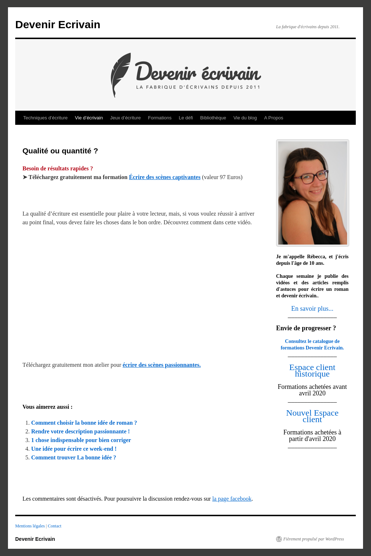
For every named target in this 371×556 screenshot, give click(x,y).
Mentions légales (30, 526)
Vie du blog (245, 117)
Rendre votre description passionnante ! (80, 431)
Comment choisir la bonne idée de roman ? (84, 423)
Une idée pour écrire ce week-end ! (74, 449)
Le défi (186, 117)
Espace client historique (312, 370)
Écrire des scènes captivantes (164, 177)
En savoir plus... (312, 308)
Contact (54, 526)
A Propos (273, 117)
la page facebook (231, 499)
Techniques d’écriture (45, 117)
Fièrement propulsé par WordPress (313, 539)
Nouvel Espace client (312, 416)
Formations (160, 117)
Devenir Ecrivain (57, 24)
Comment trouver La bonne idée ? (73, 457)
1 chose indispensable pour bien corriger (81, 440)
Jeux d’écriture (125, 117)
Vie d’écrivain (89, 117)
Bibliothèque (213, 117)
